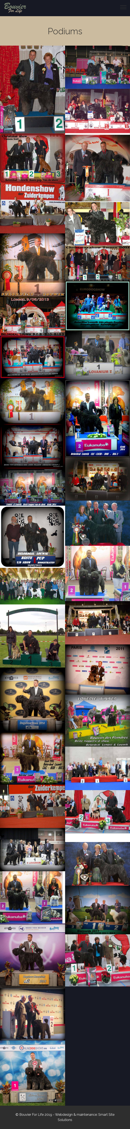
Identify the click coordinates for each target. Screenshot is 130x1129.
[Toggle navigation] (123, 7)
